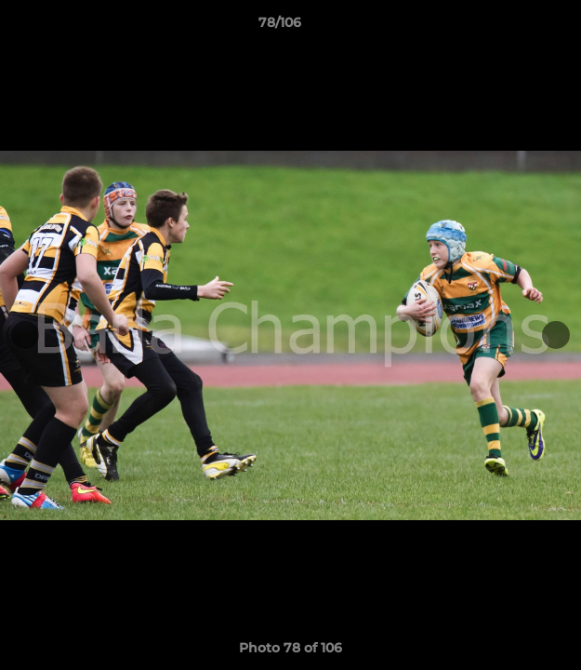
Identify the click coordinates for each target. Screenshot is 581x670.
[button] (514, 27)
